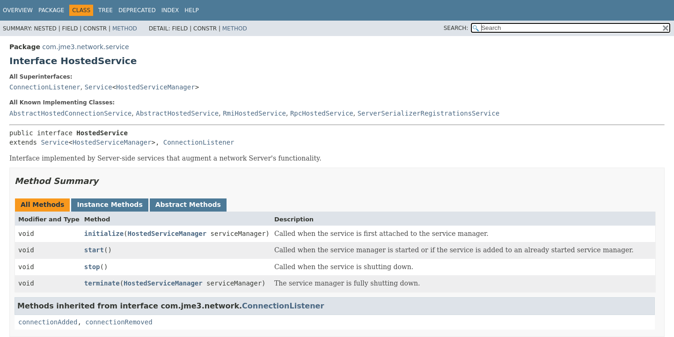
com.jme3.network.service (85, 47)
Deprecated (137, 10)
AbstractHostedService (177, 113)
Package (51, 10)
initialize (104, 233)
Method (124, 28)
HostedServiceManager (155, 87)
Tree (105, 10)
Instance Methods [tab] (109, 204)
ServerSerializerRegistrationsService (428, 113)
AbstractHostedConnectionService (70, 113)
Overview (18, 10)
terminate (102, 283)
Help (191, 10)
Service (98, 87)
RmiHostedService (254, 113)
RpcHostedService (321, 113)
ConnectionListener (45, 87)
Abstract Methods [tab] (188, 204)
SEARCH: (456, 28)
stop (92, 267)
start (94, 250)
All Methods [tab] (42, 204)
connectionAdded (47, 322)
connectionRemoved (118, 322)
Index (170, 10)
